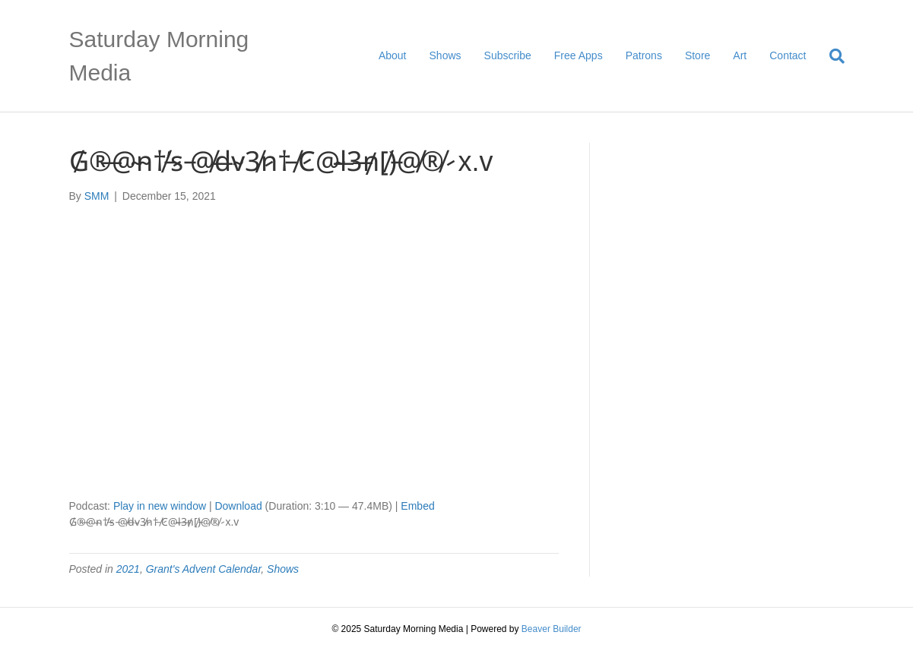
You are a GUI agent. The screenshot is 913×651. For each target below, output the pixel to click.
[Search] (831, 56)
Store (697, 55)
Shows (445, 55)
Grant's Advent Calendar (204, 569)
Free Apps (578, 55)
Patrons (644, 55)
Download (238, 506)
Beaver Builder (551, 629)
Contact (787, 55)
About (393, 55)
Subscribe (507, 55)
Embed (417, 506)
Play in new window (159, 506)
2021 (128, 569)
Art (740, 55)
